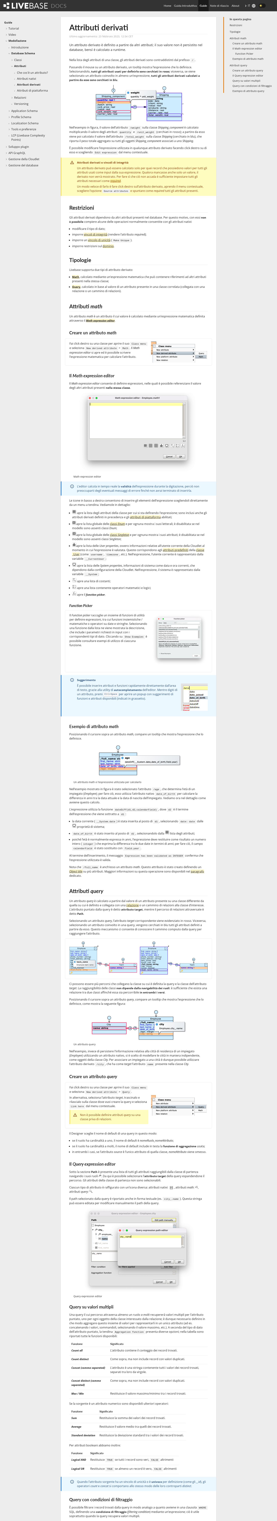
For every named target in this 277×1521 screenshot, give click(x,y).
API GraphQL (16, 153)
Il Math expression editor (247, 48)
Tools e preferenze (23, 129)
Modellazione (17, 40)
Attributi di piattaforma (32, 90)
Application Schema (24, 111)
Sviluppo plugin (18, 147)
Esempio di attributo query (248, 91)
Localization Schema (25, 123)
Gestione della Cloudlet (23, 159)
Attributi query (238, 65)
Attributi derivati (28, 84)
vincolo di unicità (99, 240)
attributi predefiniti (175, 550)
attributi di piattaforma (145, 517)
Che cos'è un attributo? (32, 73)
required (115, 181)
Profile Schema (21, 117)
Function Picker (244, 53)
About (235, 5)
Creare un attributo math (247, 43)
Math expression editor (100, 320)
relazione (132, 905)
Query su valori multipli (246, 80)
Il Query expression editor (247, 75)
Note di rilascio (219, 5)
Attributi (20, 66)
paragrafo (197, 871)
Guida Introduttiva (185, 5)
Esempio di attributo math (248, 58)
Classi (18, 60)
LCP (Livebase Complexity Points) (28, 137)
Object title (75, 871)
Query (76, 287)
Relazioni (20, 98)
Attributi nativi (26, 79)
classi (117, 524)
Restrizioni (236, 25)
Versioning (21, 104)
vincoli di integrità (95, 234)
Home (167, 5)
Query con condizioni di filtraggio (252, 86)
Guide (203, 5)
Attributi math (238, 38)
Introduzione (20, 47)
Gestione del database (23, 165)
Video (12, 35)
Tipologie (235, 31)
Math (75, 277)
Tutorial (13, 28)
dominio (108, 246)
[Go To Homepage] (25, 5)
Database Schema (23, 53)
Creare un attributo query (247, 70)
